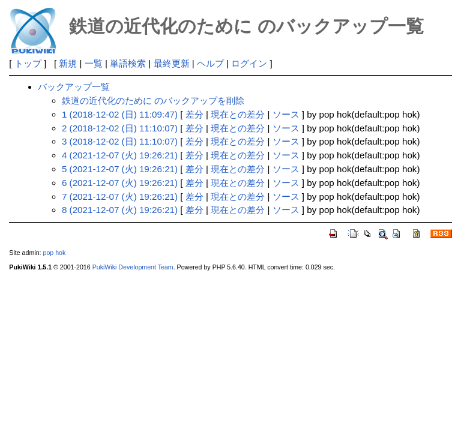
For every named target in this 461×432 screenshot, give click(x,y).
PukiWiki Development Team (132, 267)
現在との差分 (238, 114)
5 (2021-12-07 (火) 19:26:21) (120, 169)
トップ (27, 63)
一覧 (94, 63)
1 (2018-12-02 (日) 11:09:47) (120, 114)
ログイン (249, 63)
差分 (194, 114)
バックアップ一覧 (74, 87)
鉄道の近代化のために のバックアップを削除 (153, 100)
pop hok (54, 252)
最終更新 (172, 63)
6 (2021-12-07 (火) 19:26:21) (120, 183)
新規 (68, 63)
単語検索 (128, 63)
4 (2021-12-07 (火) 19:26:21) (120, 155)
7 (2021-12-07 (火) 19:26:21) (120, 196)
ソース (286, 114)
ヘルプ (210, 63)
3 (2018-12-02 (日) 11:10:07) (120, 141)
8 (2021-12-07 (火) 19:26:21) (120, 210)
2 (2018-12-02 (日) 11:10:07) (120, 128)
